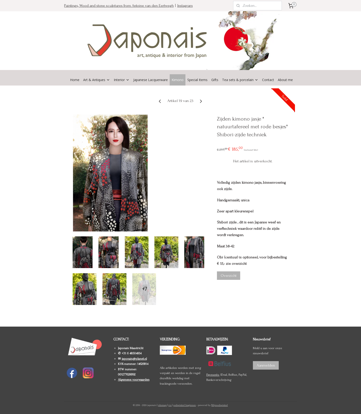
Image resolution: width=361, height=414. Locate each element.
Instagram (185, 5)
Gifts (214, 80)
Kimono (178, 80)
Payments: (213, 374)
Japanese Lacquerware (150, 80)
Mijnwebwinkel (219, 405)
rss (170, 405)
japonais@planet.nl (134, 358)
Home (74, 80)
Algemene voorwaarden (133, 379)
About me (285, 80)
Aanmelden (266, 365)
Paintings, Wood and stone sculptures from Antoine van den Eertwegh (119, 5)
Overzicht (228, 275)
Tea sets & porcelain (240, 80)
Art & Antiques (96, 80)
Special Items (197, 80)
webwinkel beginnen (184, 405)
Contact (268, 80)
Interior (121, 80)
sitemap (162, 405)
